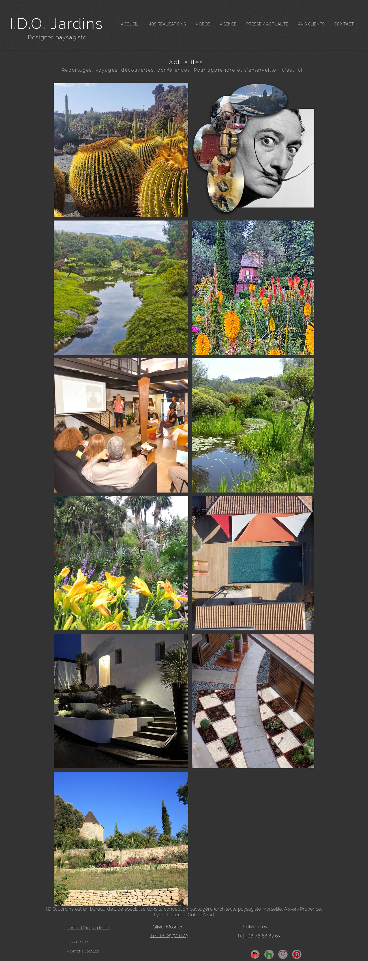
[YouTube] (255, 954)
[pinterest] (296, 954)
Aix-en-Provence (302, 909)
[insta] (283, 954)
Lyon (159, 914)
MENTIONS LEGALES (83, 951)
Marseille (272, 909)
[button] (167, 24)
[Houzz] (269, 954)
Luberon (176, 914)
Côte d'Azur (200, 914)
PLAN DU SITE (77, 942)
